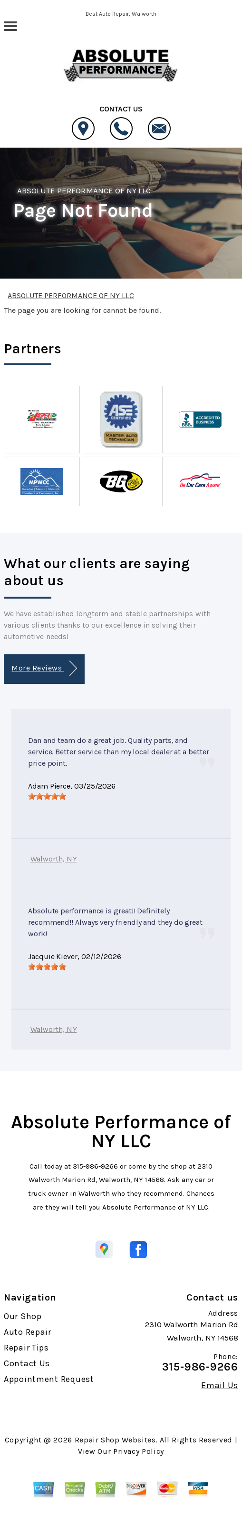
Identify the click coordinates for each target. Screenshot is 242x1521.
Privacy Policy (138, 1451)
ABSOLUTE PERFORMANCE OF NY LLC (84, 190)
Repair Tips (26, 1347)
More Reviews (44, 668)
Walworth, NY (53, 858)
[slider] (47, 796)
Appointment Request (49, 1379)
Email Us (219, 1385)
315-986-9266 (95, 1166)
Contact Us (27, 1363)
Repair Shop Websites (115, 1439)
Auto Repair (27, 1332)
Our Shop (23, 1316)
